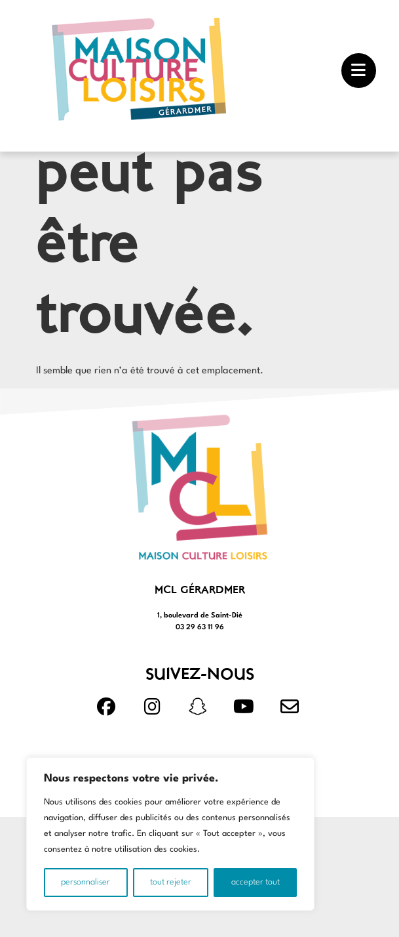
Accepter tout (255, 882)
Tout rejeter (170, 882)
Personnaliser (85, 882)
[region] (170, 834)
